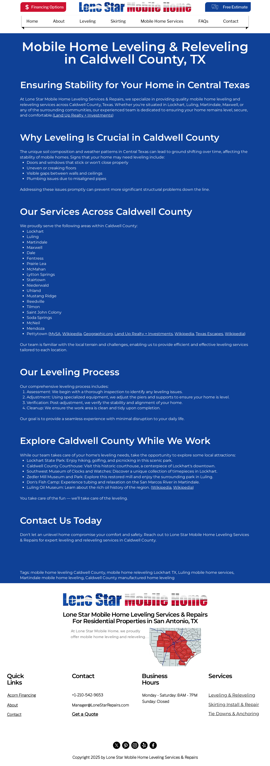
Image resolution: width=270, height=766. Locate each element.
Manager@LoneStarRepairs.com (100, 705)
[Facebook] (153, 745)
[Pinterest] (125, 745)
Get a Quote (85, 714)
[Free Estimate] (228, 7)
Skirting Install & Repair (233, 704)
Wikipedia (72, 333)
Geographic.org (98, 333)
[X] (116, 745)
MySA (55, 333)
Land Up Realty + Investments (83, 115)
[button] (43, 7)
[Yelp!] (144, 745)
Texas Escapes (209, 333)
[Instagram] (134, 745)
